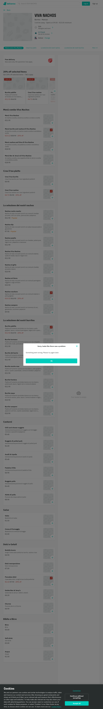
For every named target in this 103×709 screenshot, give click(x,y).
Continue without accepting (77, 698)
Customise (77, 691)
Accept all (77, 704)
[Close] (77, 346)
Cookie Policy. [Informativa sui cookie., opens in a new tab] (56, 707)
